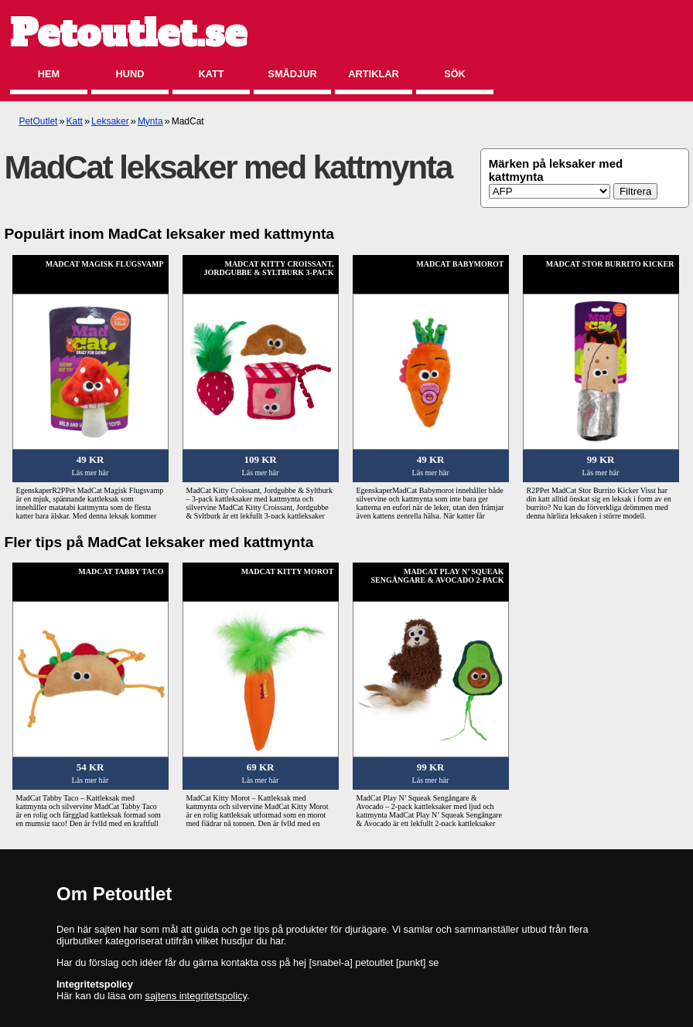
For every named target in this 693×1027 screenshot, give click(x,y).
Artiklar (373, 74)
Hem (49, 74)
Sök (455, 74)
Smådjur (292, 74)
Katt (211, 74)
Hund (130, 74)
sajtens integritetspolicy (196, 995)
